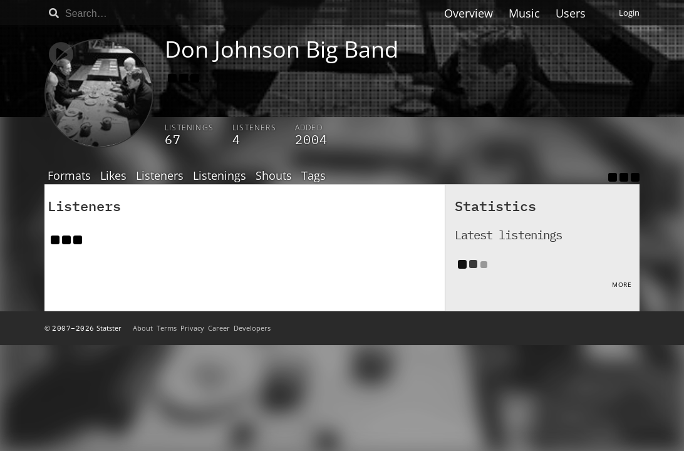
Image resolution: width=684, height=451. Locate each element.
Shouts (274, 176)
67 (173, 139)
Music (524, 13)
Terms (167, 328)
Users (571, 13)
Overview (468, 13)
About (143, 328)
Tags (313, 176)
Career (219, 328)
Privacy (192, 328)
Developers (252, 328)
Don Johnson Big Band (281, 49)
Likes (113, 176)
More (621, 284)
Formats (69, 176)
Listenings (219, 176)
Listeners (160, 176)
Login (629, 12)
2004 (311, 139)
